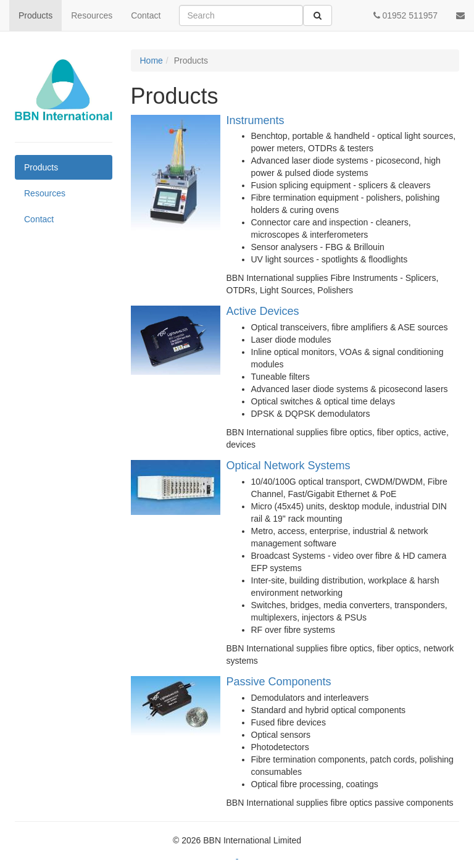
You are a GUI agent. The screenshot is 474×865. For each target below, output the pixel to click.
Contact (145, 15)
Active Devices (263, 311)
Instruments (256, 120)
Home (151, 60)
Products (35, 15)
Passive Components (279, 681)
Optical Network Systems (289, 465)
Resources (91, 15)
